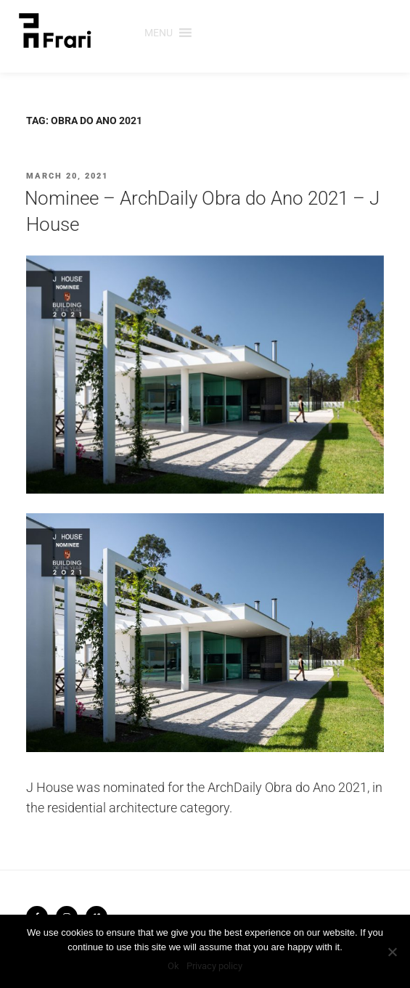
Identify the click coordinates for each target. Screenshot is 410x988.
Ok (173, 965)
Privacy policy (214, 965)
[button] (158, 32)
